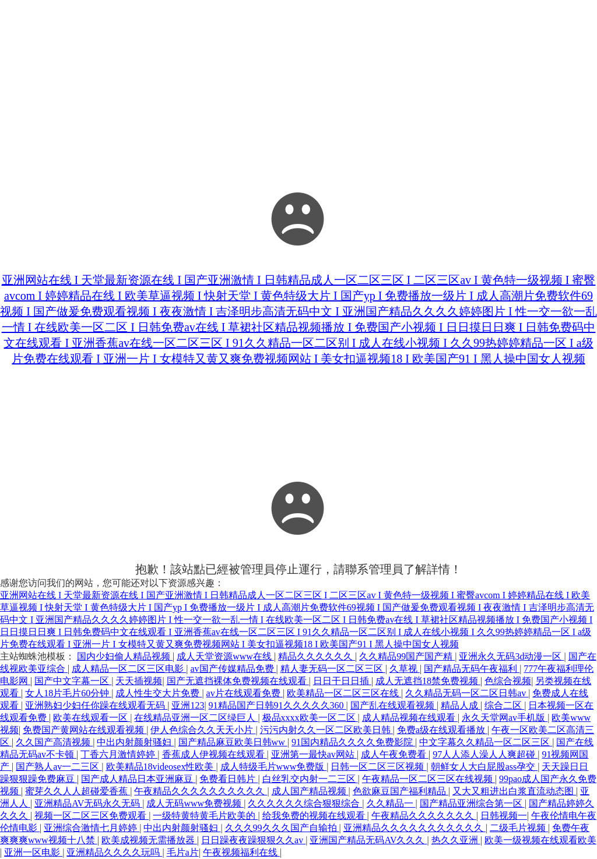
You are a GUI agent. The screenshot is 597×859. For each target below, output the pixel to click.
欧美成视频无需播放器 (149, 840)
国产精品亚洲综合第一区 (472, 803)
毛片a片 (183, 852)
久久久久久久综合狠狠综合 (305, 803)
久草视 (404, 669)
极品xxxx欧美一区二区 (310, 718)
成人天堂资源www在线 (225, 656)
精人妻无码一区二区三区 (332, 669)
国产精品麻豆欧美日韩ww (232, 742)
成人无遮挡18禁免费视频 (427, 681)
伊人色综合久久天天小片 (202, 730)
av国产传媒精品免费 (233, 669)
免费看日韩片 (228, 779)
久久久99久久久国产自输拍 (282, 828)
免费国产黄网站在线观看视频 (84, 730)
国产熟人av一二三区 (58, 767)
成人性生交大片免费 (158, 693)
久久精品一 (391, 803)
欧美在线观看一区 (91, 718)
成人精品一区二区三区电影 (129, 669)
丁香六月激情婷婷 (118, 754)
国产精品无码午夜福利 (471, 669)
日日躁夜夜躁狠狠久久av (253, 840)
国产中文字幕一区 (72, 681)
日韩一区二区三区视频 (378, 767)
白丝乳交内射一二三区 (310, 779)
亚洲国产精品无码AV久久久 (368, 840)
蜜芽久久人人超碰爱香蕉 (77, 791)
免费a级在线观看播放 (442, 730)
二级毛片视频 (519, 828)
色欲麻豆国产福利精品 (400, 791)
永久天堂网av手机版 (504, 718)
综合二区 (504, 705)
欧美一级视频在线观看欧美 (540, 840)
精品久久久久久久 (316, 656)
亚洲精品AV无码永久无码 (88, 803)
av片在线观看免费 (244, 693)
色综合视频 (507, 681)
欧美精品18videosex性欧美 (161, 767)
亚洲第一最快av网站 (314, 754)
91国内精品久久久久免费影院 (353, 742)
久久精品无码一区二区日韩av (466, 693)
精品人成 (460, 705)
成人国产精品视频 (310, 791)
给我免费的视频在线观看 (314, 816)
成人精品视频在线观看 (410, 718)
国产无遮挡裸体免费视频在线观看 (238, 681)
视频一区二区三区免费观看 (91, 816)
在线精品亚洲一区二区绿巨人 (196, 718)
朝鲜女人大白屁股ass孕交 (484, 767)
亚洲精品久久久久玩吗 (114, 852)
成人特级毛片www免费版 (273, 767)
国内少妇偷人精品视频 (125, 656)
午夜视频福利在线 (241, 852)
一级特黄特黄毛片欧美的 (205, 816)
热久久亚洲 (455, 840)
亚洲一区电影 (33, 852)
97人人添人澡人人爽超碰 (485, 754)
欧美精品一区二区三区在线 (344, 693)
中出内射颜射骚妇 (135, 742)
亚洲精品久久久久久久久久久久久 (414, 828)
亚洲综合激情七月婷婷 (91, 828)
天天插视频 (138, 681)
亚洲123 (187, 705)
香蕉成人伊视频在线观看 (214, 754)
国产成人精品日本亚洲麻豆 (138, 779)
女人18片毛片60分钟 (68, 693)
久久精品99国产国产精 (407, 656)
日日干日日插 (342, 681)
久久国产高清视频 (54, 742)
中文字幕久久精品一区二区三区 (485, 742)
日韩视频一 (503, 816)
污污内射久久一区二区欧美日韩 (326, 730)
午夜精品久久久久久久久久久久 (200, 791)
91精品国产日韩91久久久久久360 (277, 705)
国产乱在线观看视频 (393, 705)
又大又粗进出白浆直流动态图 (514, 791)
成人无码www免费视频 (195, 803)
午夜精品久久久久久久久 (423, 816)
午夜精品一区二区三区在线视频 (428, 779)
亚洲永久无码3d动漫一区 (511, 656)
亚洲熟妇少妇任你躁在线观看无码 (96, 705)
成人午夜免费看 (395, 754)
